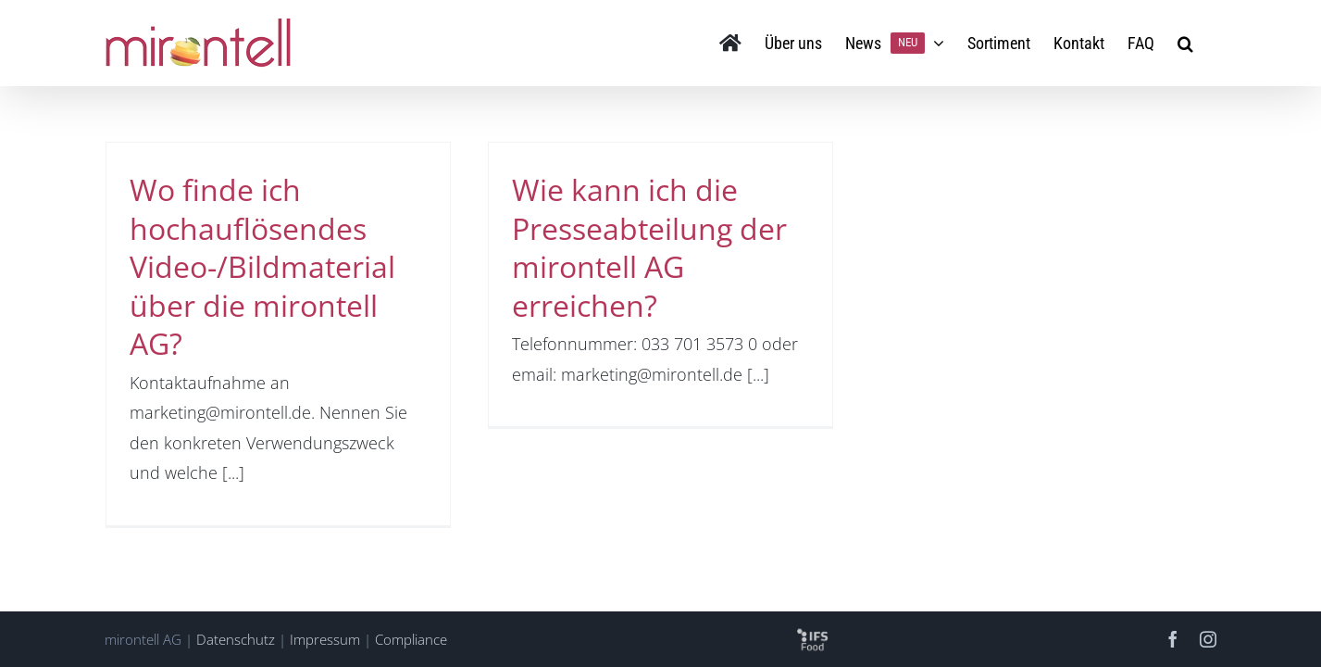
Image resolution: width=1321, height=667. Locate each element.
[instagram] (1208, 639)
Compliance (411, 639)
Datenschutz (235, 639)
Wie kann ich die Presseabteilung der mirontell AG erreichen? (649, 247)
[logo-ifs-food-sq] (812, 632)
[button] (1208, 43)
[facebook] (1173, 639)
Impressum (325, 639)
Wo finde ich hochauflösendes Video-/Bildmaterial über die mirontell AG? (262, 266)
